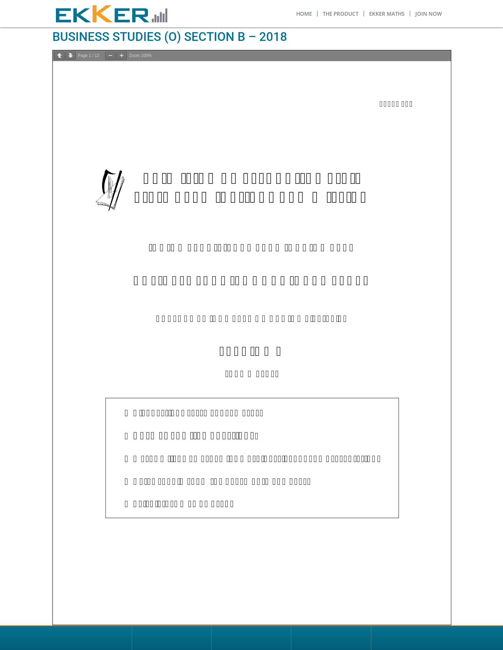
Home (304, 13)
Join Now (428, 13)
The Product (340, 13)
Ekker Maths (386, 13)
